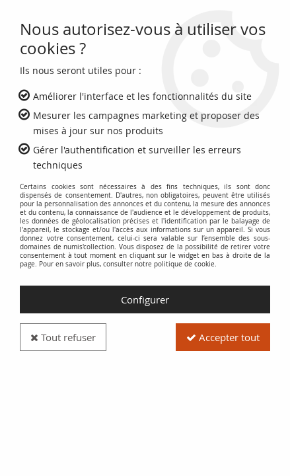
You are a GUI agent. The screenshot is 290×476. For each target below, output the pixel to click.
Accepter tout (223, 337)
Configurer (145, 299)
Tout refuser (63, 337)
